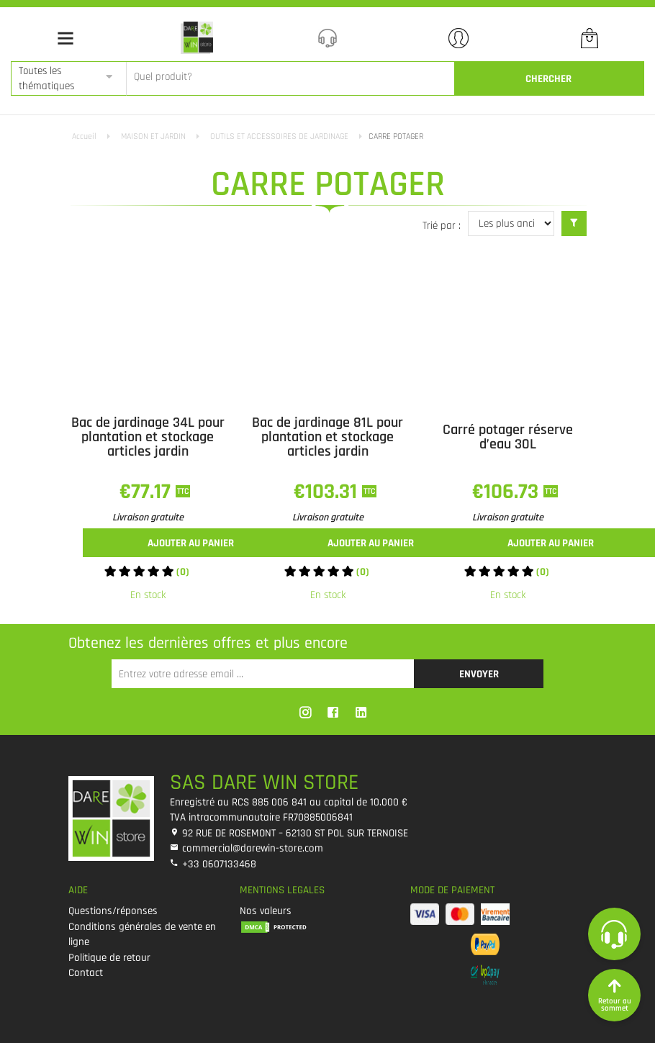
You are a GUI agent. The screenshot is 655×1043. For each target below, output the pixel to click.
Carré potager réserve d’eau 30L (508, 437)
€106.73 (507, 491)
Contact (85, 973)
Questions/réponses (113, 911)
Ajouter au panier (191, 543)
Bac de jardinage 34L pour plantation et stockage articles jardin (148, 437)
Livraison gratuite (148, 517)
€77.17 (147, 491)
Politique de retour (109, 958)
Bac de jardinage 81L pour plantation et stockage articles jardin (327, 437)
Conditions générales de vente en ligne (142, 934)
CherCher (548, 79)
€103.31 (328, 491)
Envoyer (479, 674)
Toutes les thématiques (46, 78)
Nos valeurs (266, 911)
